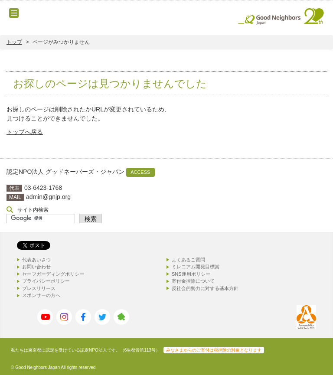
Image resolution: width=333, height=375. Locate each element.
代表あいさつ (36, 259)
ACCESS (140, 172)
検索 (91, 218)
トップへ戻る (25, 131)
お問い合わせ (36, 266)
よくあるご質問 (188, 259)
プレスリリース (39, 288)
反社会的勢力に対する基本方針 (205, 288)
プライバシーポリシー (46, 281)
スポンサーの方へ (41, 295)
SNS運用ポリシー (191, 274)
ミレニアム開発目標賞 (195, 266)
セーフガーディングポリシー (53, 274)
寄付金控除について (193, 281)
